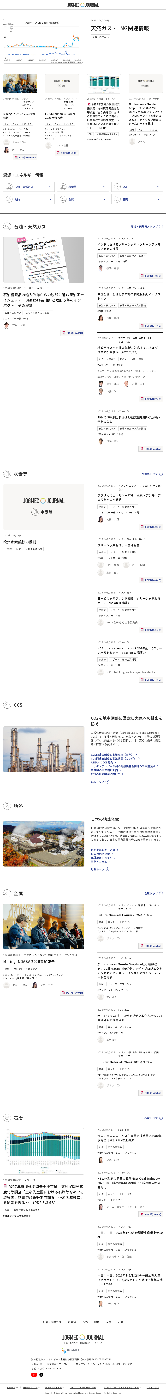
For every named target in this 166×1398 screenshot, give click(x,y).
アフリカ (31, 105)
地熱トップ (97, 869)
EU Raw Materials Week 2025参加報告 (124, 1062)
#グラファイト (135, 134)
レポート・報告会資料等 (29, 549)
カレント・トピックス (22, 124)
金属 (6, 124)
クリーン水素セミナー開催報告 (118, 545)
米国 (126, 1009)
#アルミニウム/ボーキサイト (58, 135)
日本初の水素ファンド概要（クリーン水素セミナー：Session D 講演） (129, 600)
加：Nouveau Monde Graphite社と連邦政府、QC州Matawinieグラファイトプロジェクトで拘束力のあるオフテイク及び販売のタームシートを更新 (146, 113)
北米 (150, 98)
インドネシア (28, 101)
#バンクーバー (150, 134)
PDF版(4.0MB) (151, 276)
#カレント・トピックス (110, 1199)
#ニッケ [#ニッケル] (130, 1078)
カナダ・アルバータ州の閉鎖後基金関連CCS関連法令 (123, 766)
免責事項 (12, 1387)
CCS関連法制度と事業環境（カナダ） (114, 758)
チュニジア (146, 485)
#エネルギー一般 (12, 318)
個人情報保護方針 (54, 1387)
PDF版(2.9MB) (151, 527)
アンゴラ (26, 108)
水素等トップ (150, 474)
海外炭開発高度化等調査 (106, 134)
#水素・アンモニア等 (108, 261)
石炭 (90, 134)
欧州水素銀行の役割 (19, 541)
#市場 (26, 318)
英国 (156, 1052)
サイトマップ (153, 1387)
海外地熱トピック (102, 858)
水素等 (8, 549)
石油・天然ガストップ (144, 226)
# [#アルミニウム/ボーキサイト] (32, 135)
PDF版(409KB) (151, 1215)
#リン (27, 132)
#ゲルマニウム (130, 1074)
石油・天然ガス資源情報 (133, 305)
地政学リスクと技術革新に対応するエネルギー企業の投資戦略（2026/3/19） (129, 349)
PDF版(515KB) (67, 153)
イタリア (148, 1052)
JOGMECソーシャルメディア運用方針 (122, 1387)
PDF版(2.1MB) (151, 630)
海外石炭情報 (115, 1147)
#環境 (124, 261)
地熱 (97, 1322)
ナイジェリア (42, 288)
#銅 (4, 129)
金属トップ (151, 893)
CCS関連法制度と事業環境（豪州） (112, 755)
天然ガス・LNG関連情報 (120, 28)
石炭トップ (151, 1118)
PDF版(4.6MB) (151, 580)
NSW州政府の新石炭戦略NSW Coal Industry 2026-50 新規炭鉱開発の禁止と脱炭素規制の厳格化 (128, 1182)
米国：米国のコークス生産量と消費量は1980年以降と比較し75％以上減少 (129, 1138)
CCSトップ (97, 782)
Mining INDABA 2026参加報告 (29, 961)
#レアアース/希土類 (12, 135)
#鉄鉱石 (26, 135)
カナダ (156, 98)
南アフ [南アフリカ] (121, 489)
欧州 (129, 338)
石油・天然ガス (100, 36)
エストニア (124, 1056)
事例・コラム (99, 861)
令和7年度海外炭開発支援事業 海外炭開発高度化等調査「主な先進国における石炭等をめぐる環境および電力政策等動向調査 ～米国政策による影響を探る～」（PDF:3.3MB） (103, 116)
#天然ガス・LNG (106, 434)
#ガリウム (115, 1074)
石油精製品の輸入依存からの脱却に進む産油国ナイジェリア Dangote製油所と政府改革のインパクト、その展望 (43, 300)
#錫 (153, 1074)
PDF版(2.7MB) (73, 333)
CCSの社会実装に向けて (105, 774)
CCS (85, 1322)
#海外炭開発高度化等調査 (99, 139)
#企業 (120, 364)
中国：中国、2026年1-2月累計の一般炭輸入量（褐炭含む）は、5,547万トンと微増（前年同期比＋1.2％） (130, 1279)
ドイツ (142, 539)
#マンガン (8, 132)
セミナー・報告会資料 (131, 359)
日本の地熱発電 (100, 854)
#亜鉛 (105, 1074)
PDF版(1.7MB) (151, 326)
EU (140, 1052)
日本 (71, 101)
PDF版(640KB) (25, 158)
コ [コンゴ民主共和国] (74, 108)
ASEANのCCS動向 (102, 762)
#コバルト (12, 129)
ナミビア (158, 485)
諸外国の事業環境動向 (104, 770)
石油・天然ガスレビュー (38, 312)
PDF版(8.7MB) (151, 399)
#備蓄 (100, 311)
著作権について (31, 1387)
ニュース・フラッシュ (147, 129)
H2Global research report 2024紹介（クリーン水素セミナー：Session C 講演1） (129, 650)
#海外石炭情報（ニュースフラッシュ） (118, 1152)
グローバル (111, 98)
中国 (24, 105)
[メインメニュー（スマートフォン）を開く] (160, 4)
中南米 (142, 338)
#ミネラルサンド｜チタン (111, 1078)
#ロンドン (49, 138)
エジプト (134, 485)
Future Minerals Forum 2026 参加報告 (60, 116)
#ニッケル (23, 129)
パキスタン (69, 105)
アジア (25, 98)
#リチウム (18, 132)
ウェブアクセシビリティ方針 (84, 1387)
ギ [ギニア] (32, 108)
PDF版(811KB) (151, 449)
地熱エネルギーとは (103, 850)
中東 (135, 338)
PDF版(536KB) (151, 1093)
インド (74, 98)
